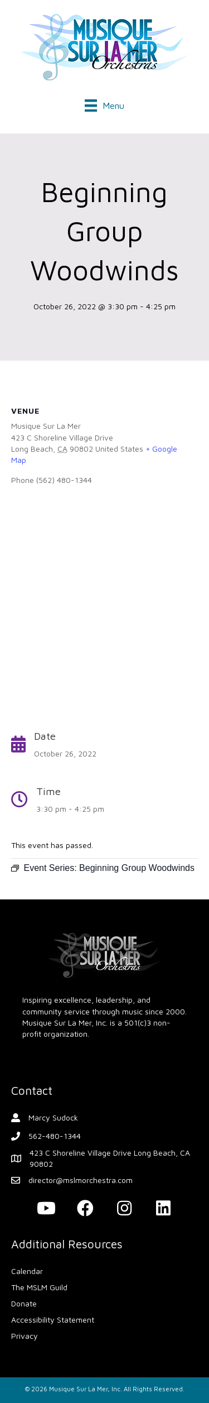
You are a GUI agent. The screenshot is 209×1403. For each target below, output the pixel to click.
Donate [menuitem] (24, 1303)
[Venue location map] (104, 606)
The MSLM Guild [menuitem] (39, 1287)
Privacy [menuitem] (24, 1335)
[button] (46, 1208)
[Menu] (104, 105)
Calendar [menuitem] (27, 1271)
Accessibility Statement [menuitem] (52, 1319)
